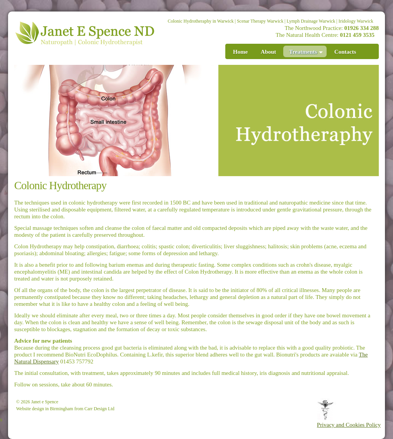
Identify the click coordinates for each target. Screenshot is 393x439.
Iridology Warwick (356, 21)
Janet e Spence (44, 401)
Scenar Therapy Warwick (260, 21)
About (268, 52)
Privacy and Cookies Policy (349, 425)
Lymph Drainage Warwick (311, 21)
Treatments (306, 52)
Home (240, 52)
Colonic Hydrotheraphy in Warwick (201, 21)
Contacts (345, 52)
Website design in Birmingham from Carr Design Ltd (65, 408)
